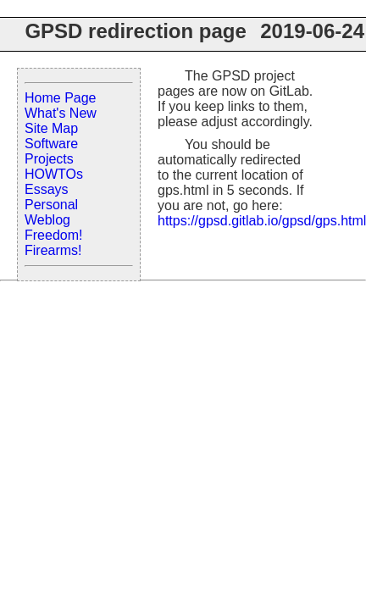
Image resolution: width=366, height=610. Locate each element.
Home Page (61, 98)
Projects (49, 159)
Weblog (47, 220)
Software (51, 143)
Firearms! (53, 250)
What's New (61, 113)
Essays (47, 189)
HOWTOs (54, 174)
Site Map (51, 128)
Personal (51, 204)
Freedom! (53, 235)
